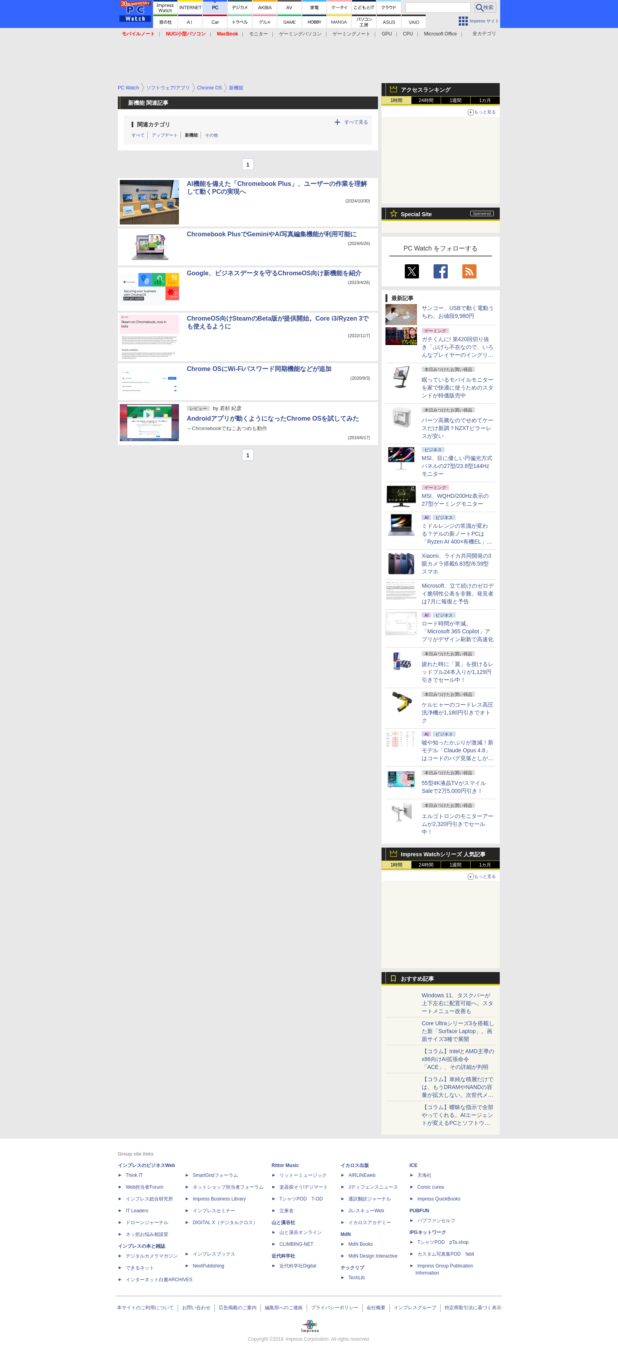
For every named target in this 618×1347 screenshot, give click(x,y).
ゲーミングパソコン (300, 34)
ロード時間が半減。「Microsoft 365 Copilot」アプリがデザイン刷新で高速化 (457, 631)
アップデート (165, 135)
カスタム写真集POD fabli (445, 1254)
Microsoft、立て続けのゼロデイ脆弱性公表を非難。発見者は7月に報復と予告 (458, 594)
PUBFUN (419, 1210)
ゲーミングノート (351, 34)
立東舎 (286, 1210)
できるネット (140, 1268)
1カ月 (485, 100)
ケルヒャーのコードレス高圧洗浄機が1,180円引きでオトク (457, 712)
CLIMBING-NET (296, 1244)
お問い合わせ (196, 1307)
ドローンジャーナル (147, 1222)
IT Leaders (137, 1210)
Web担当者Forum (144, 1187)
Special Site (416, 214)
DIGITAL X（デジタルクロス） (225, 1222)
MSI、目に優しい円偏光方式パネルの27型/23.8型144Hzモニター (457, 466)
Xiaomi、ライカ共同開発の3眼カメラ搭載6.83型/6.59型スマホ (456, 564)
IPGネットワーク (428, 1232)
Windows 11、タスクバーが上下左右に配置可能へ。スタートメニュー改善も (457, 1003)
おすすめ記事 (417, 979)
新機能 (191, 135)
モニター (258, 34)
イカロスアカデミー (369, 1222)
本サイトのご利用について (145, 1307)
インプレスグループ (415, 1307)
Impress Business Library (219, 1199)
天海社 (424, 1175)
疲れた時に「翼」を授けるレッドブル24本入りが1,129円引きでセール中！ (457, 672)
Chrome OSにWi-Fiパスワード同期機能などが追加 (259, 369)
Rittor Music (285, 1165)
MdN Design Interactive (373, 1256)
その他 (211, 135)
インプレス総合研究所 (149, 1199)
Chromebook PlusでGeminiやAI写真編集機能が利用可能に (272, 234)
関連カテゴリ (153, 124)
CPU (408, 34)
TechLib (356, 1277)
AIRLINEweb (362, 1175)
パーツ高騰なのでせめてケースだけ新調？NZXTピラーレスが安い (457, 428)
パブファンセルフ (436, 1220)
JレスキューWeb (366, 1210)
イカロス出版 (355, 1165)
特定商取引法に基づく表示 (473, 1307)
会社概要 (376, 1307)
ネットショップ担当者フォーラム (228, 1187)
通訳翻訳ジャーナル (369, 1199)
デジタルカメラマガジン (152, 1256)
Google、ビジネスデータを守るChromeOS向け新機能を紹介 (274, 273)
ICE (413, 1165)
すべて (138, 135)
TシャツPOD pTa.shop (443, 1242)
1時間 (397, 100)
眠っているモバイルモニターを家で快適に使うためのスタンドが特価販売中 (457, 388)
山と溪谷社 (283, 1222)
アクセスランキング (425, 90)
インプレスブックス (214, 1254)
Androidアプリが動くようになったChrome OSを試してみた (273, 418)
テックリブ (352, 1268)
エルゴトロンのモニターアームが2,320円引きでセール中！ (457, 824)
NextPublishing (208, 1266)
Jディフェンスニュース (373, 1187)
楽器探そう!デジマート (303, 1187)
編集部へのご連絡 (284, 1307)
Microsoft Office (440, 34)
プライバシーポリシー (334, 1307)
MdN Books (360, 1244)
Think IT (134, 1175)
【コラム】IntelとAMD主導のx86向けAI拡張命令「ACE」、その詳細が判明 (458, 1059)
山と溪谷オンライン (300, 1232)
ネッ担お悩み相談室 (147, 1234)
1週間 (456, 100)
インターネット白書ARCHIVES (159, 1279)
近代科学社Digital (297, 1266)
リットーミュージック (303, 1175)
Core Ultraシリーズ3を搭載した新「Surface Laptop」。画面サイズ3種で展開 (458, 1031)
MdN (346, 1234)
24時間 (426, 100)
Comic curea (430, 1187)
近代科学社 (283, 1256)
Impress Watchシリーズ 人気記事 (443, 854)
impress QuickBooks (438, 1199)
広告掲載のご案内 (238, 1307)
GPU (387, 34)
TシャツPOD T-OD (301, 1199)
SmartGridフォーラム (215, 1175)
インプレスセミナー (214, 1210)
